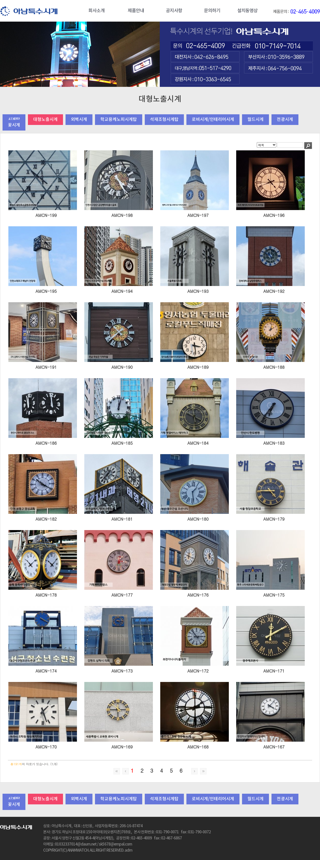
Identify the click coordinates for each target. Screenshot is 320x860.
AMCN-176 (198, 595)
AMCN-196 (274, 215)
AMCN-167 (274, 747)
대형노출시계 (45, 119)
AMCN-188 (274, 367)
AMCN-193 (198, 291)
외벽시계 (79, 119)
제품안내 (136, 10)
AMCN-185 (122, 443)
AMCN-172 (198, 671)
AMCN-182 (46, 519)
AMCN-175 (274, 595)
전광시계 (285, 119)
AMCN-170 (46, 747)
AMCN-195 (46, 291)
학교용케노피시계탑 (118, 119)
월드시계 (255, 119)
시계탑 (14, 119)
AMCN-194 (122, 291)
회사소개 (96, 10)
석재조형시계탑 (164, 119)
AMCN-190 (122, 367)
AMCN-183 (274, 443)
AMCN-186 (46, 443)
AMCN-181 (122, 519)
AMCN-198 (122, 215)
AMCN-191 (46, 367)
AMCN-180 (198, 519)
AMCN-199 (46, 215)
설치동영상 (247, 10)
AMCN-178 (46, 595)
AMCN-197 (198, 215)
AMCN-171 (274, 671)
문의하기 (212, 10)
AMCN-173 (122, 671)
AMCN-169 (122, 747)
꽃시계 (14, 125)
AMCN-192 (274, 291)
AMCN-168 (198, 747)
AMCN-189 (198, 367)
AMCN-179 (274, 519)
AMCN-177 (122, 595)
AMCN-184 (198, 443)
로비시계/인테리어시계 (213, 119)
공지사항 (174, 10)
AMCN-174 (46, 671)
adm (128, 850)
